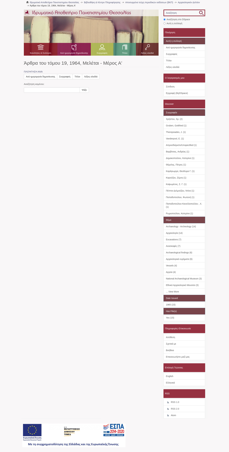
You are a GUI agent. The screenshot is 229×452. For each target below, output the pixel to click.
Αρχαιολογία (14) (174, 233)
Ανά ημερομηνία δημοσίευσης (74, 53)
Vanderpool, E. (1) (175, 138)
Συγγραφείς (102, 53)
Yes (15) (170, 317)
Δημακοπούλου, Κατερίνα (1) (180, 158)
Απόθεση (170, 337)
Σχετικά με (171, 343)
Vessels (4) (171, 265)
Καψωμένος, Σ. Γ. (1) (176, 184)
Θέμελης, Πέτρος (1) (176, 164)
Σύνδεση (170, 86)
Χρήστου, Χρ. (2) (174, 119)
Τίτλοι (124, 53)
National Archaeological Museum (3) (184, 278)
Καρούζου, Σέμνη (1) (176, 177)
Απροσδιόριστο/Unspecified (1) (181, 145)
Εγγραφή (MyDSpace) (177, 93)
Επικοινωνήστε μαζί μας (178, 357)
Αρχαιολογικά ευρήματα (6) (179, 259)
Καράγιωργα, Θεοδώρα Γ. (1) (180, 171)
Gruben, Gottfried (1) (176, 125)
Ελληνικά (170, 382)
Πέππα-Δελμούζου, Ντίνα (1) (180, 190)
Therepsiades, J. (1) (176, 132)
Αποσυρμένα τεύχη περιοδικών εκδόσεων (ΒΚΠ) (149, 2)
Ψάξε (84, 90)
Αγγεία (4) (171, 272)
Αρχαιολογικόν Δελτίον (189, 2)
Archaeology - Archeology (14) (181, 226)
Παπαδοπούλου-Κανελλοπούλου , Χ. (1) (184, 205)
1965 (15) (171, 304)
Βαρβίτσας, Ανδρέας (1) (177, 151)
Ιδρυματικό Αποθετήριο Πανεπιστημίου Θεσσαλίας (54, 2)
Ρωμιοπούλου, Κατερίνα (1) (179, 213)
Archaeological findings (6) (179, 252)
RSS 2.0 (172, 408)
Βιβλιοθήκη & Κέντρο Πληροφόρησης (102, 2)
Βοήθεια (170, 350)
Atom (171, 415)
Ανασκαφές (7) (173, 246)
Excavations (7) (173, 239)
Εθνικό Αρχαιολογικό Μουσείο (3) (182, 285)
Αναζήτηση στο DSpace (176, 19)
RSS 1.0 (172, 402)
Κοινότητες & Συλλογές (40, 53)
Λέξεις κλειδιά (147, 53)
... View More (172, 291)
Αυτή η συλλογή (172, 23)
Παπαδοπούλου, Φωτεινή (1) (180, 197)
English (169, 376)
